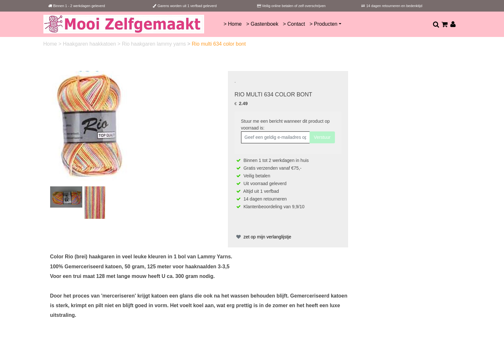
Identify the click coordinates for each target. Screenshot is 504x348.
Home (51, 44)
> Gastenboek (262, 24)
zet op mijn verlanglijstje (263, 236)
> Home (232, 24)
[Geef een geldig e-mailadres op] (275, 137)
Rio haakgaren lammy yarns (154, 44)
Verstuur (322, 137)
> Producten (324, 24)
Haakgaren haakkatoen (90, 44)
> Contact (294, 24)
